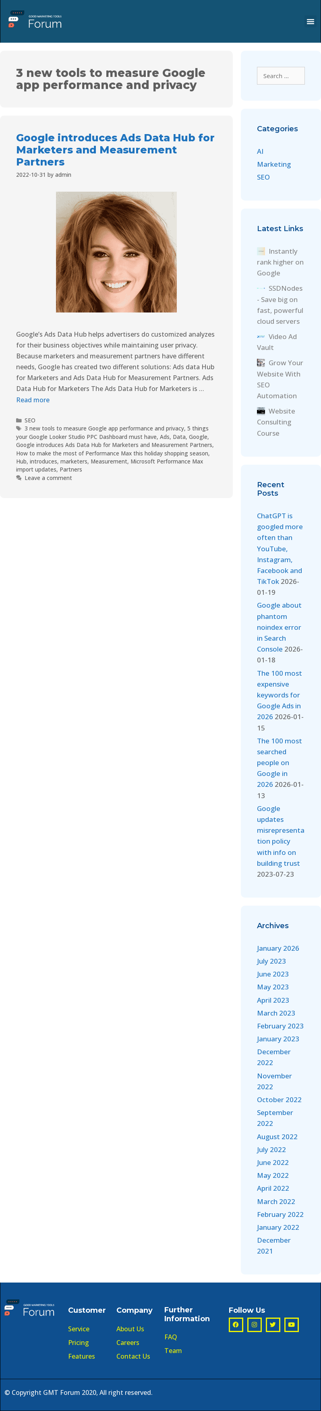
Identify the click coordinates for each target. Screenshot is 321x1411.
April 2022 (273, 1188)
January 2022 (278, 1227)
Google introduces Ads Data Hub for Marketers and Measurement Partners (115, 150)
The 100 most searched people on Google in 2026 (279, 762)
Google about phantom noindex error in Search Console (279, 627)
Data (179, 437)
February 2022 (280, 1214)
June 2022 (273, 1162)
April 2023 (273, 1000)
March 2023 (276, 1013)
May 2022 (273, 1175)
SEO (30, 420)
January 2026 (278, 948)
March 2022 (276, 1201)
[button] (310, 21)
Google (198, 437)
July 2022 (271, 1149)
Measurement (109, 461)
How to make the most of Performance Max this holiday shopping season (112, 453)
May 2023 (273, 986)
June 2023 (273, 974)
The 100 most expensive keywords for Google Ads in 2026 (279, 695)
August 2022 (277, 1136)
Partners (71, 469)
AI (260, 151)
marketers (73, 461)
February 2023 (280, 1025)
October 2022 (279, 1099)
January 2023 (278, 1038)
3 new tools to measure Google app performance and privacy (104, 428)
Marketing (274, 164)
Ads (165, 437)
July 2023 (271, 961)
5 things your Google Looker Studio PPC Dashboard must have (112, 432)
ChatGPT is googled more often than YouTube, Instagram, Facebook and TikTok (280, 548)
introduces (43, 461)
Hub (21, 461)
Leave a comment (48, 478)
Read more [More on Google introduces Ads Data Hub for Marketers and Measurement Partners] (33, 399)
